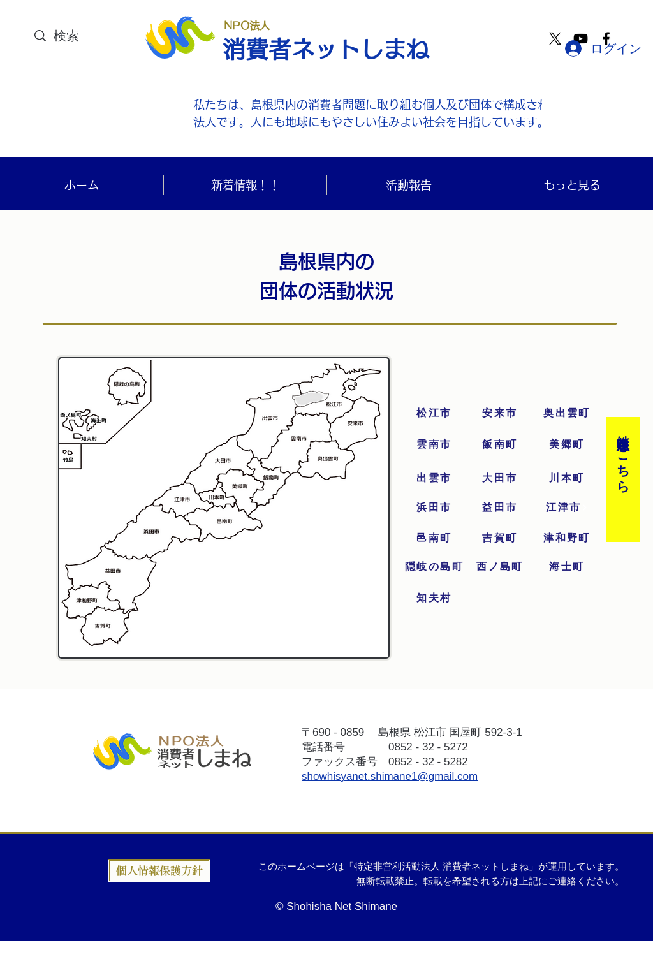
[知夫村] (434, 598)
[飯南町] (500, 444)
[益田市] (500, 507)
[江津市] (567, 507)
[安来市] (500, 413)
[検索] (98, 35)
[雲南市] (434, 444)
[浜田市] (434, 507)
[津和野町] (567, 538)
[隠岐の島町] (434, 567)
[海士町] (567, 567)
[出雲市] (434, 478)
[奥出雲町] (567, 413)
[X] (555, 38)
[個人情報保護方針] (159, 870)
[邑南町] (434, 538)
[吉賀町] (500, 538)
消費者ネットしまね (326, 49)
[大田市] (500, 478)
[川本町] (567, 478)
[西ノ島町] (500, 567)
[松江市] (434, 413)
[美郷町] (567, 444)
